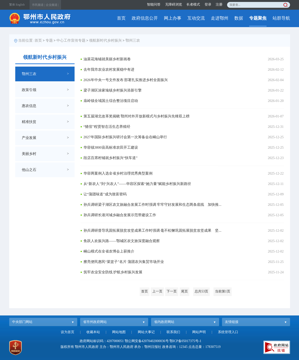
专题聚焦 (258, 18)
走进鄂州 (219, 18)
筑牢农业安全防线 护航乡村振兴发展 (113, 272)
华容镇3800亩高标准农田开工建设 (111, 147)
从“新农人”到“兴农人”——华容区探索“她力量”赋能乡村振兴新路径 (137, 184)
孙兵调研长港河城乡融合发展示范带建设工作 (120, 215)
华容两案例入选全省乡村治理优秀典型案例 (118, 173)
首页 (121, 18)
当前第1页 (222, 291)
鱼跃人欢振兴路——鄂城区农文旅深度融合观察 (122, 241)
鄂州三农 (132, 40)
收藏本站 (93, 332)
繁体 (12, 4)
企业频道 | (52, 5)
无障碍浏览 (173, 4)
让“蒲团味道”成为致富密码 (105, 194)
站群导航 (281, 18)
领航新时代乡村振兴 (105, 40)
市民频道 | (38, 5)
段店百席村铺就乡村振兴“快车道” (111, 158)
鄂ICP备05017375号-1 (185, 341)
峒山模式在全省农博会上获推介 (109, 251)
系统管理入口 (228, 332)
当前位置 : (26, 40)
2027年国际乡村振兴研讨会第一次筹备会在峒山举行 (125, 137)
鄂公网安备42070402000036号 (147, 341)
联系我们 (173, 332)
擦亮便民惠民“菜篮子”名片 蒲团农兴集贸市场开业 (124, 262)
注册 (219, 4)
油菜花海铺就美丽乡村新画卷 (107, 59)
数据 (238, 18)
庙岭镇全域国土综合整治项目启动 (111, 101)
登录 (208, 4)
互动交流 (196, 18)
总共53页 (201, 291)
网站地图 (119, 332)
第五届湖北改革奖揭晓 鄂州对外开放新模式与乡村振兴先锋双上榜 (137, 116)
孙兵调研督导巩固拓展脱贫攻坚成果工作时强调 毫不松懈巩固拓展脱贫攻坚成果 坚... (153, 230)
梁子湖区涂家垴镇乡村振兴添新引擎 (113, 90)
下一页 (172, 291)
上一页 (157, 291)
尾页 (184, 291)
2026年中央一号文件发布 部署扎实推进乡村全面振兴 (126, 80)
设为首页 (67, 332)
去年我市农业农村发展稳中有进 (109, 69)
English (20, 4)
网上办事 (172, 18)
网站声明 (199, 332)
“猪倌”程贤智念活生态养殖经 (107, 127)
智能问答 (154, 4)
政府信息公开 (145, 18)
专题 (49, 40)
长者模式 (193, 4)
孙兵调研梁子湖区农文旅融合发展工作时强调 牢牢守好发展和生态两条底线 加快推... (153, 205)
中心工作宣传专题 (70, 40)
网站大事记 (146, 332)
